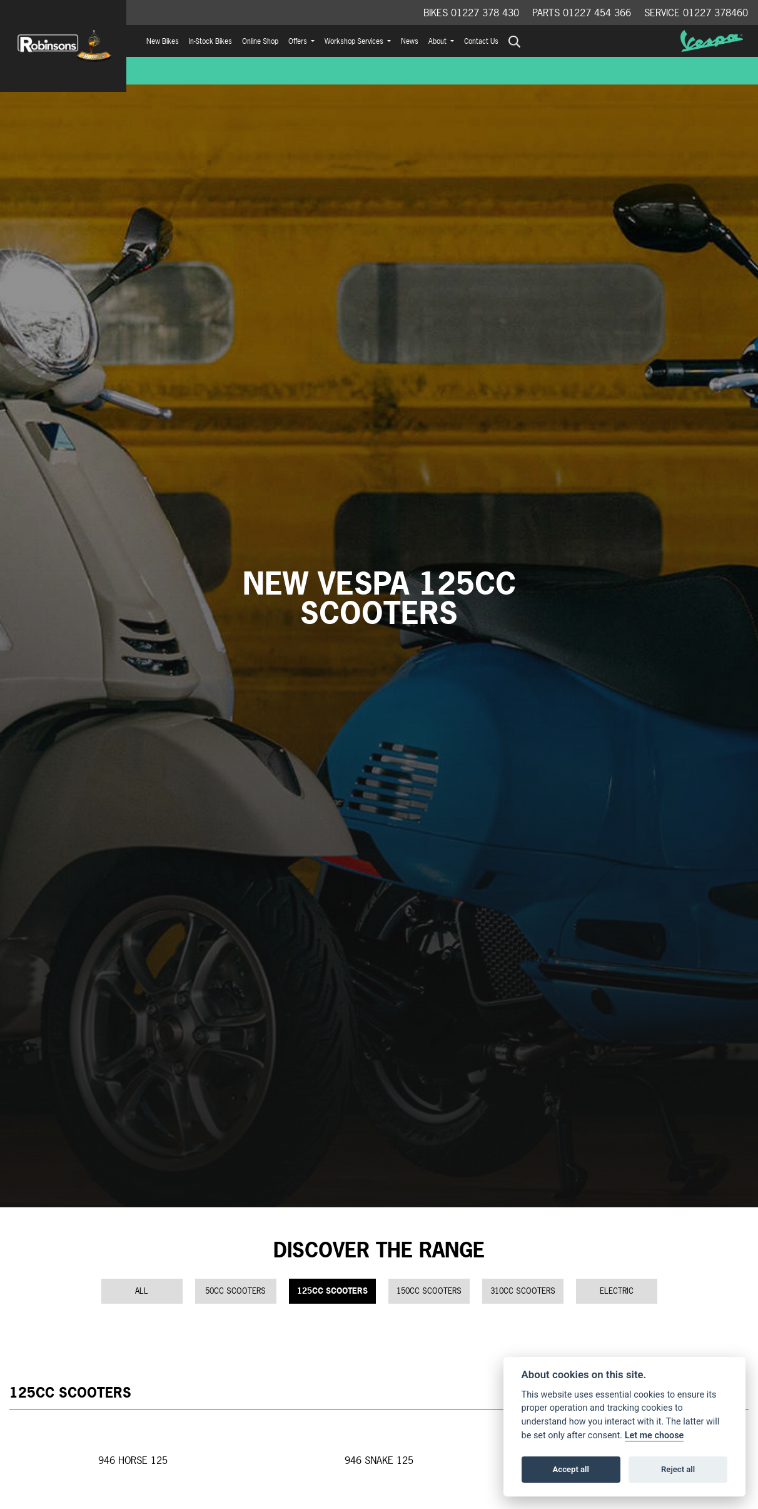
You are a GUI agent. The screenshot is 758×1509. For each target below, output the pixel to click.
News (409, 41)
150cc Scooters (429, 1291)
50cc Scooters (235, 1291)
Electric (617, 1291)
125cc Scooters (332, 1291)
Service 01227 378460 (696, 12)
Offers (298, 41)
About (438, 41)
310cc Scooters (522, 1291)
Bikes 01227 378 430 (471, 12)
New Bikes (162, 41)
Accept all (571, 1469)
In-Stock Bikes (210, 41)
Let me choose (654, 1435)
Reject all (678, 1469)
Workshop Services (355, 41)
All (141, 1291)
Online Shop (260, 41)
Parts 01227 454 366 (581, 12)
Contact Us (481, 41)
